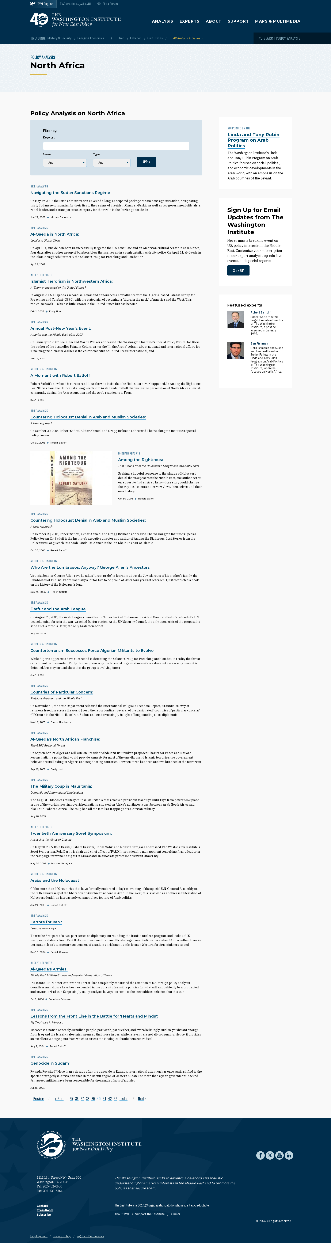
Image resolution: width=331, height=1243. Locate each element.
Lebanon (136, 38)
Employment (38, 1236)
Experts (189, 21)
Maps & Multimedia (278, 21)
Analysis (162, 21)
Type (96, 154)
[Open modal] (280, 38)
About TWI (122, 1214)
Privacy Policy (62, 1236)
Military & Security (59, 38)
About (214, 21)
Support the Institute (150, 1214)
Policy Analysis (42, 57)
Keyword (49, 137)
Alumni (175, 1214)
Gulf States (155, 38)
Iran (122, 38)
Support (238, 21)
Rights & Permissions (90, 1236)
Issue (47, 154)
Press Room (45, 1210)
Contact (42, 1206)
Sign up (238, 270)
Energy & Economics (90, 38)
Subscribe (44, 1215)
